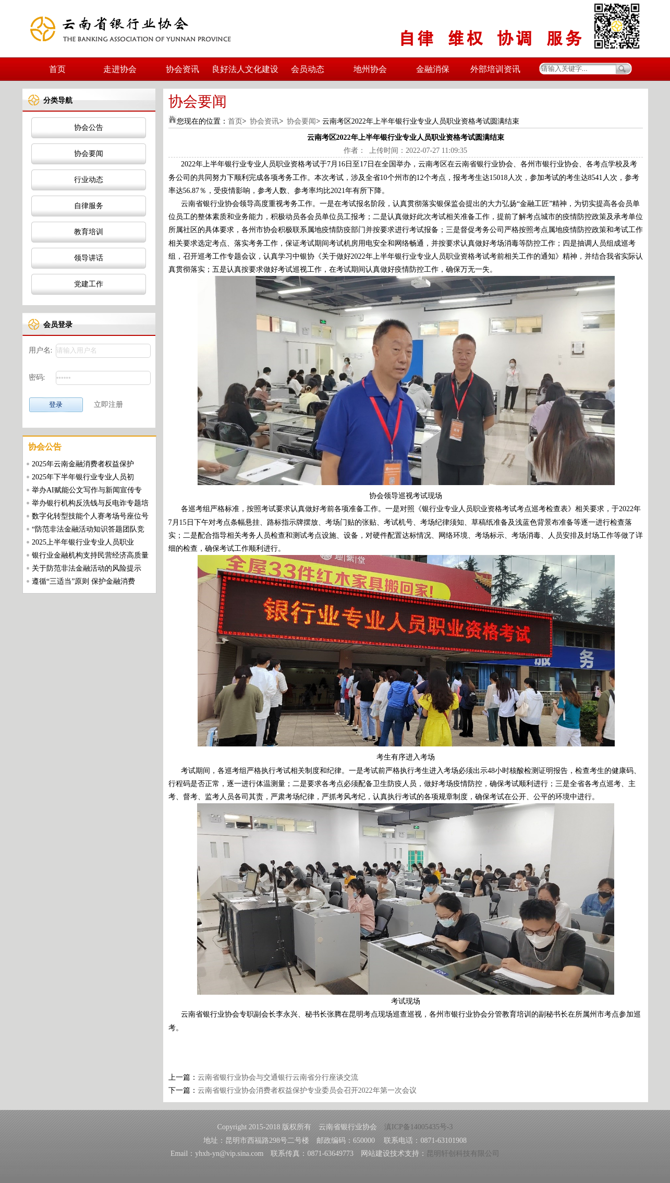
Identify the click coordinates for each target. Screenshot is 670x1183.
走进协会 (120, 69)
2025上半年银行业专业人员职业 (83, 542)
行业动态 (88, 180)
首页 (57, 69)
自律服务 (88, 206)
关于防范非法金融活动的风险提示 (86, 568)
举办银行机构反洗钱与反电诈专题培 (90, 503)
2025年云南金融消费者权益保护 (83, 464)
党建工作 (88, 284)
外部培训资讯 (495, 69)
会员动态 (307, 69)
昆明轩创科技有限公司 (463, 1153)
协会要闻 (88, 154)
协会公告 (88, 127)
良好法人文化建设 (245, 69)
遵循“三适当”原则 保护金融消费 (83, 581)
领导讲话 (88, 258)
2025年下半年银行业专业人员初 (83, 477)
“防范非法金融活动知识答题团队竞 (88, 529)
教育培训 (88, 232)
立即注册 (108, 404)
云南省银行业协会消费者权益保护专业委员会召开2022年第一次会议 (307, 1090)
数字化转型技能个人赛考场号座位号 (90, 516)
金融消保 (432, 69)
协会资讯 (182, 69)
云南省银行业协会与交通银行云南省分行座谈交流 (278, 1077)
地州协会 (370, 69)
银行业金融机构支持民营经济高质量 (90, 555)
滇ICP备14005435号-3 (418, 1127)
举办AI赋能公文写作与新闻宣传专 (87, 490)
